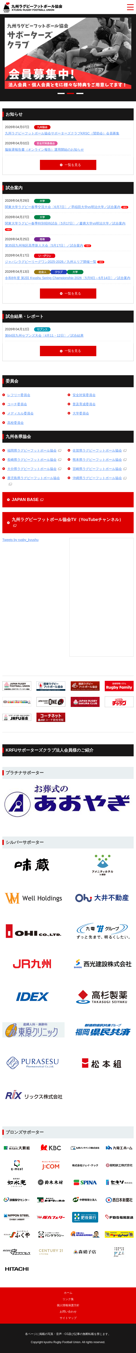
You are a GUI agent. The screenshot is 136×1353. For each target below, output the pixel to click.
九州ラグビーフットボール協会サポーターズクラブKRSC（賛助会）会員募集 (62, 133)
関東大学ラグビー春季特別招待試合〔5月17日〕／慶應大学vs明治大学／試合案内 (65, 223)
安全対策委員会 (84, 395)
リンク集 (68, 1299)
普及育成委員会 (84, 404)
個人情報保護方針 (68, 1305)
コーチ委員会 (17, 404)
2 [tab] (70, 93)
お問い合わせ (68, 1311)
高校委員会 (15, 423)
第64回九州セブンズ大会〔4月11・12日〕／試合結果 (44, 335)
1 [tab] (61, 93)
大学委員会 (81, 413)
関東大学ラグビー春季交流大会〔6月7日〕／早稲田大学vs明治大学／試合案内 (62, 207)
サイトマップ (68, 1318)
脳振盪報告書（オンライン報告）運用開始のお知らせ (44, 149)
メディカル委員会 (20, 413)
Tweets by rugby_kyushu (20, 540)
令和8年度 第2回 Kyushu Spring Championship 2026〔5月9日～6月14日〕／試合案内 (67, 278)
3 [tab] (79, 93)
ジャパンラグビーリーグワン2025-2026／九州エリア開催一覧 (50, 262)
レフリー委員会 (18, 395)
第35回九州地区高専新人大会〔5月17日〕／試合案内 (44, 245)
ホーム (68, 1292)
